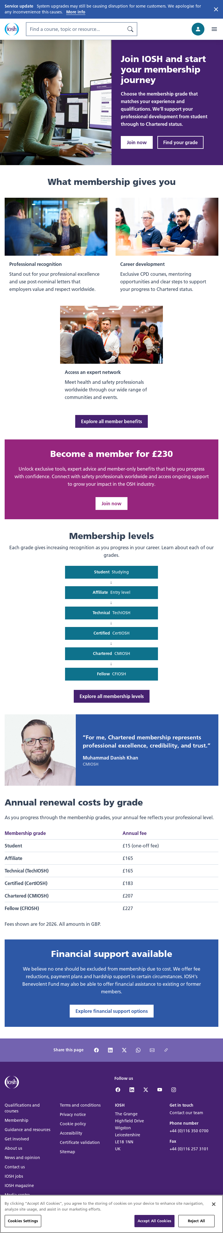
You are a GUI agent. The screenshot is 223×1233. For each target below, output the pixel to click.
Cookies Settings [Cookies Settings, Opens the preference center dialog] (23, 1222)
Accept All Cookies (154, 1222)
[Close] (213, 1205)
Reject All (196, 1222)
